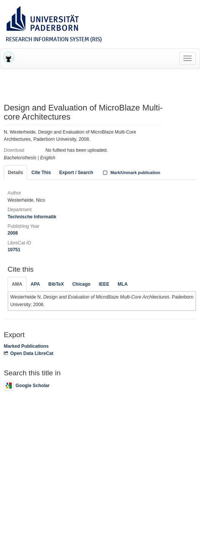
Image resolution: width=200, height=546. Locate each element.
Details (15, 172)
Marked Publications (26, 346)
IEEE (104, 284)
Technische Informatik (32, 216)
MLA (123, 284)
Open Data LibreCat (28, 353)
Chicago (81, 284)
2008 (13, 233)
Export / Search (76, 172)
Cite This (41, 172)
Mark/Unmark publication (131, 172)
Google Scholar (27, 385)
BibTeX (56, 284)
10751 (14, 249)
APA (35, 284)
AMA (17, 284)
